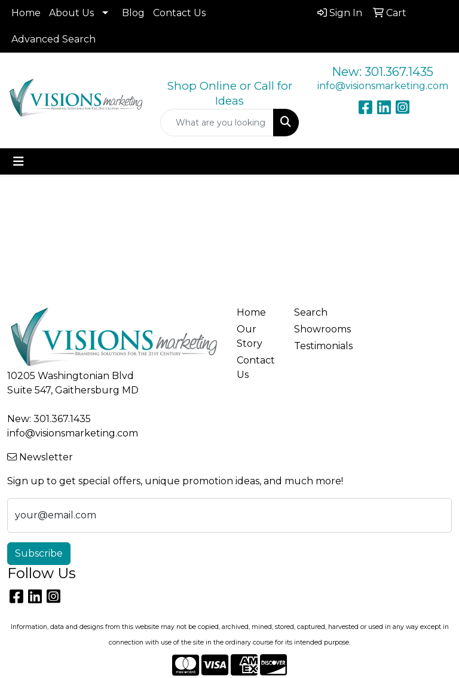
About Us (71, 13)
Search (311, 312)
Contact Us (179, 13)
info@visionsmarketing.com (382, 85)
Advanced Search (53, 39)
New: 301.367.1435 (382, 72)
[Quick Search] (217, 122)
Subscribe (39, 553)
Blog (133, 13)
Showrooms (315, 329)
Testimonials (315, 346)
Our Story (249, 336)
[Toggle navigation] (18, 161)
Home (26, 13)
